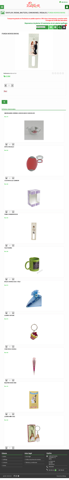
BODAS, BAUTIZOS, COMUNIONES (27, 12)
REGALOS (44, 12)
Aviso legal (28, 458)
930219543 (51, 468)
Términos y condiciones (31, 464)
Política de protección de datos (33, 461)
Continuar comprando (58, 101)
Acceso (4, 467)
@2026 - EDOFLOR (7, 478)
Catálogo (5, 461)
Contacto (5, 464)
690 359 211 (51, 472)
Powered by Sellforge (61, 478)
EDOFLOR (9, 12)
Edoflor (4, 458)
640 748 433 (61, 472)
